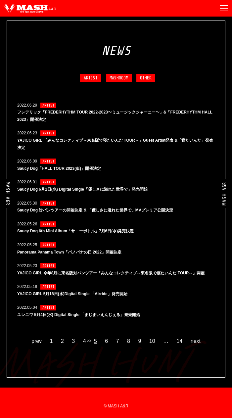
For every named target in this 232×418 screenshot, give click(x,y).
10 (152, 341)
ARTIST (91, 77)
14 (180, 341)
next (196, 341)
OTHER (146, 77)
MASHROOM (119, 77)
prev (36, 341)
